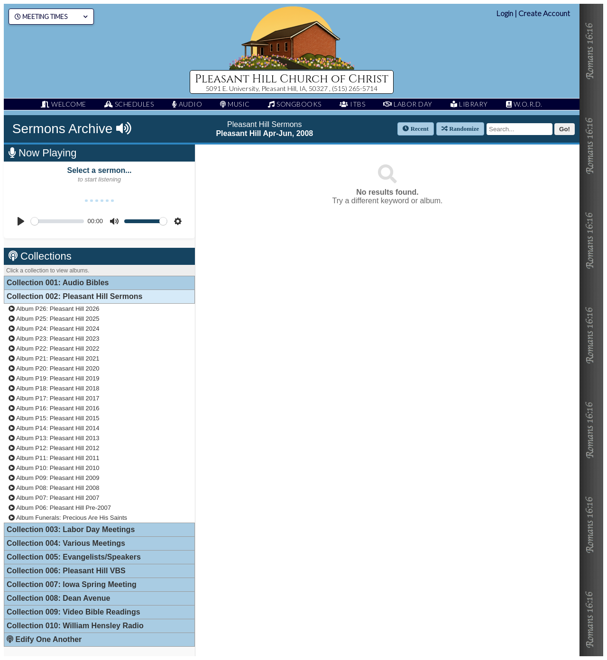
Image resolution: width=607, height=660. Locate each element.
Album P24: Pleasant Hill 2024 (54, 328)
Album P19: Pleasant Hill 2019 (54, 378)
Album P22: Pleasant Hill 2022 (54, 348)
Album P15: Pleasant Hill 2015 (54, 418)
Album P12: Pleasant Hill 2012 (54, 448)
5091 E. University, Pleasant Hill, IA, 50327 (267, 88)
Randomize (460, 128)
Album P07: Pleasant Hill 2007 (54, 497)
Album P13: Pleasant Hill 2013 (54, 438)
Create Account (544, 13)
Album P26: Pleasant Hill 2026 (54, 308)
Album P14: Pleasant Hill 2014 (54, 428)
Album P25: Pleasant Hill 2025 (54, 318)
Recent (416, 128)
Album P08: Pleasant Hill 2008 (54, 487)
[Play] (20, 221)
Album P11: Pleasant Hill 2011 (54, 457)
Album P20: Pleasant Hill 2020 (54, 368)
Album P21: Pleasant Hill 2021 (54, 358)
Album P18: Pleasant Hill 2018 (54, 388)
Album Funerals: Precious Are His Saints (68, 517)
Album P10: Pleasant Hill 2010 (54, 467)
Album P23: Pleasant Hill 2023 (54, 338)
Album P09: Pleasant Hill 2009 (54, 477)
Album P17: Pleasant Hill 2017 (54, 398)
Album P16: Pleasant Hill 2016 (54, 408)
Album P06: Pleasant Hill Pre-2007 (60, 507)
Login (504, 13)
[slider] (57, 221)
